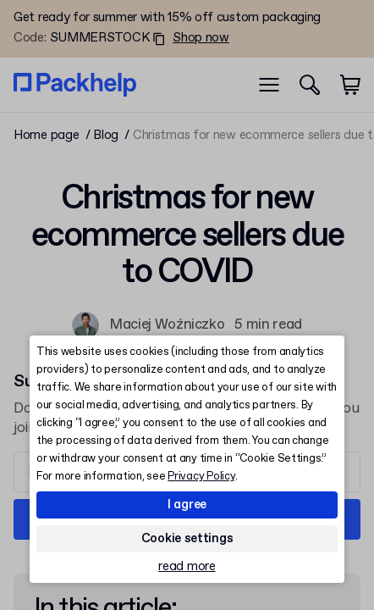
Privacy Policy (201, 476)
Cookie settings (187, 538)
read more (186, 567)
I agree (187, 504)
